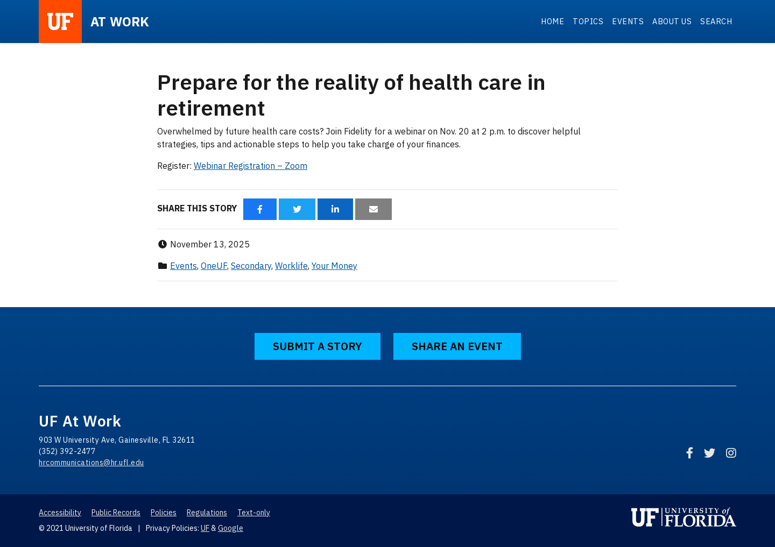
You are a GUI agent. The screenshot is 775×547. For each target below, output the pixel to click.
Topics (588, 21)
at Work (120, 21)
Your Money (334, 265)
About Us (672, 21)
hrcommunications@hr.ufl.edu (91, 462)
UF (205, 528)
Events (628, 21)
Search (716, 21)
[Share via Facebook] (260, 209)
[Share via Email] (373, 209)
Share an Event (457, 346)
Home (552, 21)
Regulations (207, 512)
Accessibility (60, 512)
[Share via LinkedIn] (335, 209)
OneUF (214, 265)
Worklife (291, 265)
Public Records (115, 512)
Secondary (251, 265)
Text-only (253, 512)
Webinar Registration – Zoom (250, 165)
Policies (164, 512)
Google (230, 528)
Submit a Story (317, 346)
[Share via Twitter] (297, 209)
